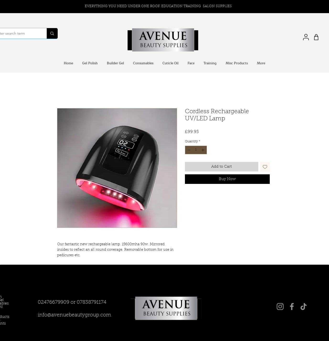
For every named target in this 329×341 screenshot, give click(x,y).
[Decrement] (188, 150)
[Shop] (316, 37)
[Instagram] (280, 306)
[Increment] (203, 150)
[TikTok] (303, 306)
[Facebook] (292, 306)
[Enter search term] (52, 33)
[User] (306, 37)
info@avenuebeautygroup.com (74, 315)
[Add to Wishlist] (265, 166)
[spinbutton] (195, 150)
